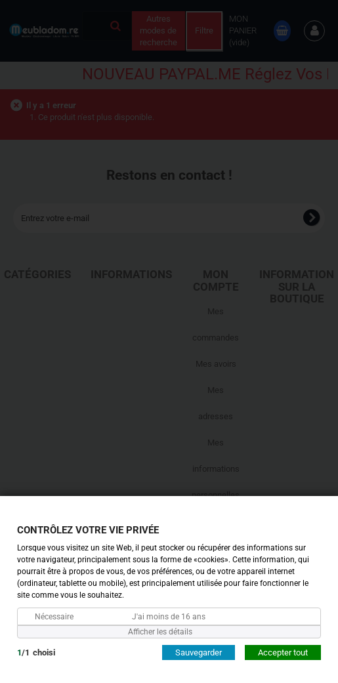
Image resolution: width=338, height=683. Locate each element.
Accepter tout (283, 652)
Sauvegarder (198, 652)
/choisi (36, 652)
